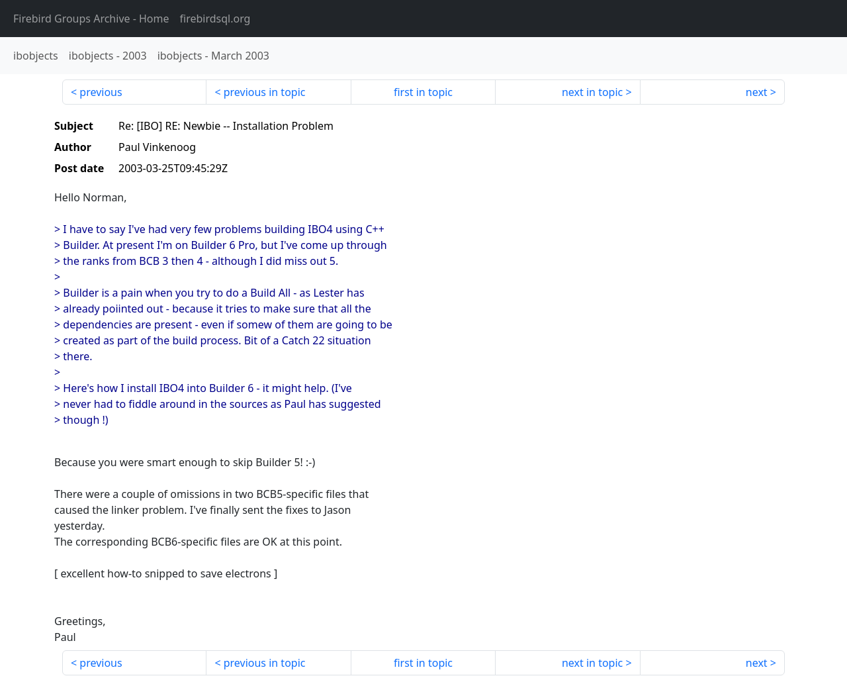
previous (100, 92)
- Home (91, 18)
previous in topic (265, 92)
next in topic (592, 92)
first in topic (423, 92)
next (757, 92)
